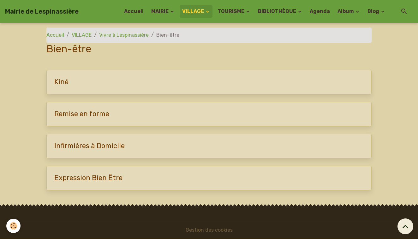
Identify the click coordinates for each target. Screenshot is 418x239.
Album (346, 11)
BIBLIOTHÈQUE (277, 11)
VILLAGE (193, 11)
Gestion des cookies (209, 230)
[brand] (42, 11)
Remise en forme (81, 114)
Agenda (320, 11)
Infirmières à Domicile (89, 146)
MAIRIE (160, 11)
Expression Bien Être (88, 178)
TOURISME (231, 11)
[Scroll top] (405, 226)
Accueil (134, 11)
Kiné (61, 82)
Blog (373, 11)
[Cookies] (13, 226)
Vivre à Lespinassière (124, 35)
